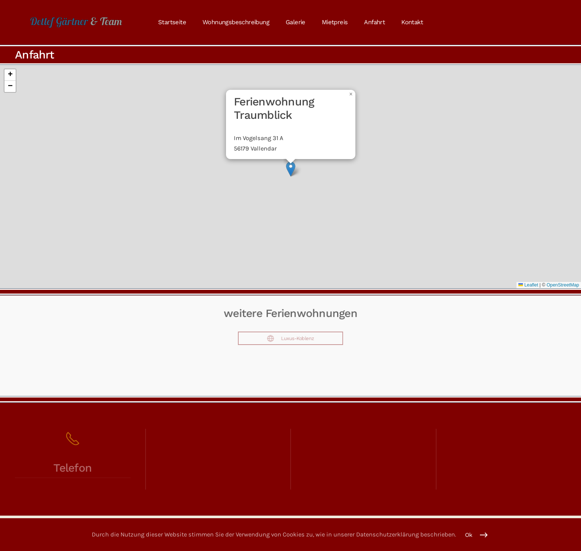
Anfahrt (374, 22)
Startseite (172, 22)
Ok (468, 535)
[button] (290, 169)
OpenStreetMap (563, 285)
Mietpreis (335, 22)
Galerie (295, 22)
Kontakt (412, 22)
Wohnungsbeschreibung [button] (235, 22)
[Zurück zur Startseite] (76, 22)
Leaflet (528, 285)
